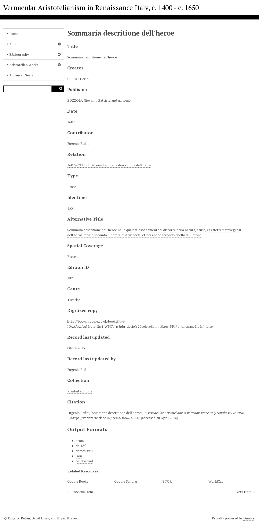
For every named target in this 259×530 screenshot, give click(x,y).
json (79, 456)
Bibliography (19, 54)
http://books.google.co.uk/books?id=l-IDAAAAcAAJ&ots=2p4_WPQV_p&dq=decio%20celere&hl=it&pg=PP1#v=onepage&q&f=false (140, 324)
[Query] (33, 89)
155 (70, 208)
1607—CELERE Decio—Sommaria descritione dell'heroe (109, 165)
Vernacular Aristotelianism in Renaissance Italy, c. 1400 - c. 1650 (101, 7)
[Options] (54, 89)
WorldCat (215, 481)
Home (13, 33)
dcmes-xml (84, 451)
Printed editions (79, 391)
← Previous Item (80, 491)
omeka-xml (84, 461)
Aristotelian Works (23, 64)
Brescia (72, 256)
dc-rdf (80, 445)
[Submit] (61, 89)
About (14, 44)
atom (80, 440)
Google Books (77, 481)
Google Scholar (126, 481)
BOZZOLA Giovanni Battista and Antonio (99, 100)
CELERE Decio (77, 78)
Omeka (248, 518)
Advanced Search (22, 75)
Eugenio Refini (78, 143)
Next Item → (246, 491)
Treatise (73, 299)
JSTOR (166, 481)
